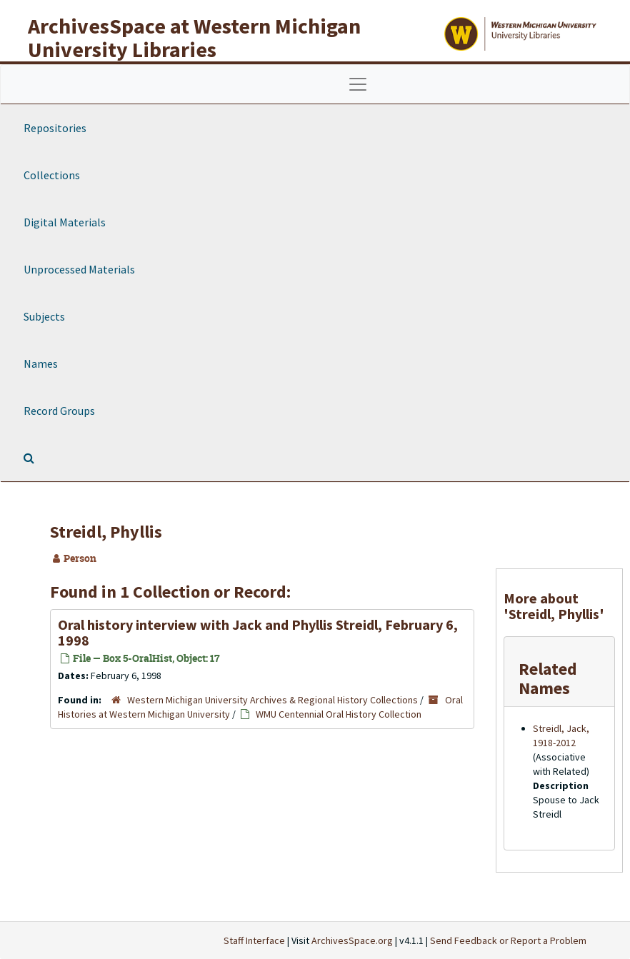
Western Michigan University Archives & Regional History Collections (272, 699)
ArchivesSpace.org (352, 940)
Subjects (44, 316)
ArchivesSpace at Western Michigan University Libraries (194, 37)
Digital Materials (65, 222)
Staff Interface (254, 940)
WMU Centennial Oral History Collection (338, 714)
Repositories (55, 128)
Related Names (548, 678)
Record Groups (59, 410)
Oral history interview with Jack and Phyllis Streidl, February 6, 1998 (258, 632)
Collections (52, 175)
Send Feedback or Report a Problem (508, 940)
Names (41, 363)
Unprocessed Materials (79, 269)
